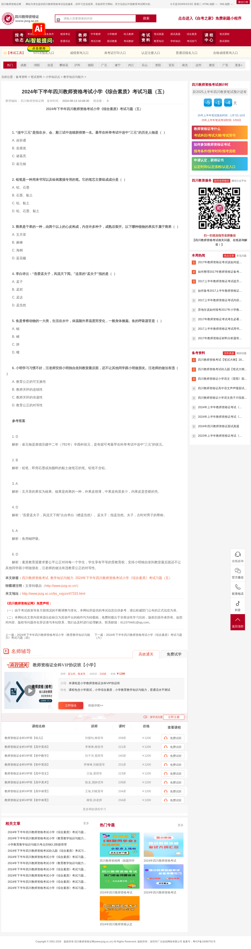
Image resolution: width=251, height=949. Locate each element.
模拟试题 (241, 353)
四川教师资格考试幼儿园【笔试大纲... (222, 369)
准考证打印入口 (115, 53)
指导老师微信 (221, 180)
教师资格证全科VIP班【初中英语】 (27, 764)
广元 (104, 65)
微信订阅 (243, 2)
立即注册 (174, 717)
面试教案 (112, 41)
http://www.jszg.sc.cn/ (61, 585)
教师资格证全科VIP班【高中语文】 (27, 773)
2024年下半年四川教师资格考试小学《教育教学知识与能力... (47, 838)
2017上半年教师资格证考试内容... (220, 300)
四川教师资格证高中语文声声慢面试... (222, 388)
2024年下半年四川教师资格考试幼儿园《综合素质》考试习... (47, 850)
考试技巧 (192, 41)
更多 (86, 823)
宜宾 (171, 65)
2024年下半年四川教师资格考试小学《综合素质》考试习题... (47, 832)
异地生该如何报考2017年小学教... (220, 309)
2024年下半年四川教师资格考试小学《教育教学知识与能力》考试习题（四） (47, 636)
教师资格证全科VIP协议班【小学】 (65, 665)
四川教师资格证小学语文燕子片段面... (222, 397)
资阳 (158, 65)
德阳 (91, 65)
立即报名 (71, 705)
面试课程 (224, 41)
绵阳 (37, 65)
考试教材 (129, 41)
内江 (131, 65)
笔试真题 (159, 34)
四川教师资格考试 (35, 578)
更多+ (239, 65)
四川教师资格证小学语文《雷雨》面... (222, 378)
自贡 (50, 65)
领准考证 (65, 34)
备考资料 (21, 76)
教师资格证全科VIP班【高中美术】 (27, 782)
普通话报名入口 (187, 53)
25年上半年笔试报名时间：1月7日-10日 (221, 115)
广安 (225, 65)
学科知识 (175, 41)
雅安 (212, 65)
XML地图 (225, 4)
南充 (185, 65)
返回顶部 (237, 622)
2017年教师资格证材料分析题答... (220, 338)
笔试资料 (36, 76)
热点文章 (229, 255)
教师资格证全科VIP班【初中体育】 (27, 800)
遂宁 (118, 65)
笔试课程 (224, 34)
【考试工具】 (16, 53)
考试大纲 (96, 41)
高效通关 (146, 654)
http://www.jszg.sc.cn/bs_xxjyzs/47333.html (53, 593)
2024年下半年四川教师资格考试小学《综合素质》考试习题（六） (138, 636)
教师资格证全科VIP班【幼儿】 (24, 738)
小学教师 (112, 34)
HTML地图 (208, 4)
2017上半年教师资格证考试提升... (220, 281)
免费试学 (174, 654)
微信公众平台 (239, 180)
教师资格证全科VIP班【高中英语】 (27, 746)
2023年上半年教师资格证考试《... (220, 435)
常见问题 (241, 255)
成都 (23, 65)
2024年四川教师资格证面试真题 (218, 426)
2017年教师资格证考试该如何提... (220, 262)
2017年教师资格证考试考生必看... (220, 319)
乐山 (144, 65)
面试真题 (175, 34)
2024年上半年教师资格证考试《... (220, 407)
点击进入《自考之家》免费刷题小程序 (209, 18)
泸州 (77, 65)
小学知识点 (53, 76)
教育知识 (159, 41)
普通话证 (65, 41)
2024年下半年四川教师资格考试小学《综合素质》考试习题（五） (123, 578)
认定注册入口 (150, 53)
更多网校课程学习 (94, 809)
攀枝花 (63, 65)
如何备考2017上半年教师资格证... (220, 290)
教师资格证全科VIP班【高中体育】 (27, 791)
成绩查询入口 (79, 53)
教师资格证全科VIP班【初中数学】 (27, 755)
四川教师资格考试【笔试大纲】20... (221, 359)
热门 (10, 65)
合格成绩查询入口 (225, 53)
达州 (198, 65)
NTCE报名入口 (43, 53)
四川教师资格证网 (11, 4)
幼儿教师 (129, 34)
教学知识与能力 (73, 76)
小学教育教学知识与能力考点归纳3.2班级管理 (37, 844)
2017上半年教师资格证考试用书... (220, 328)
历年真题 (229, 353)
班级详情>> (95, 705)
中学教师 (96, 34)
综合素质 (192, 34)
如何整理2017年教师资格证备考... (220, 271)
